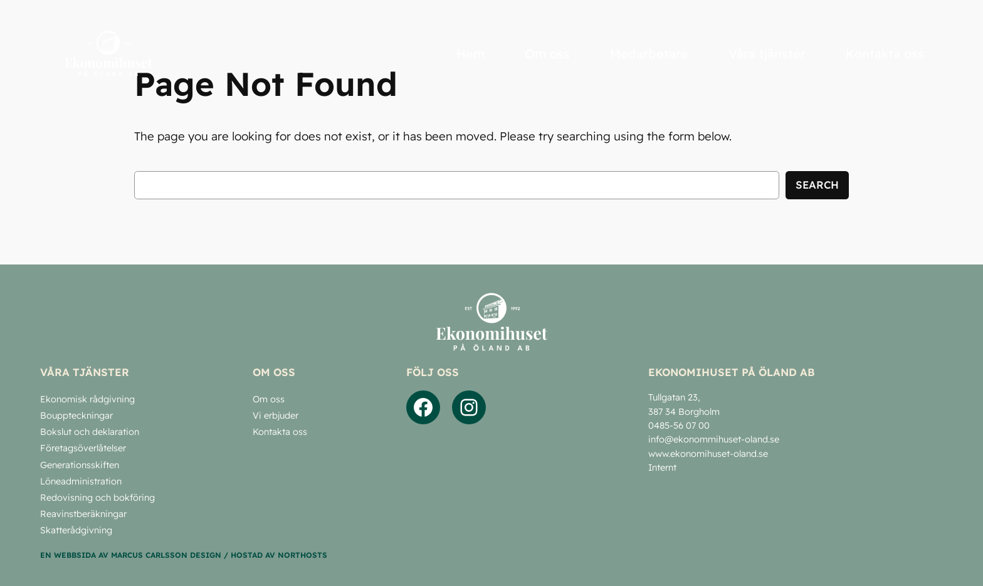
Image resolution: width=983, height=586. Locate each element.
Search (817, 184)
